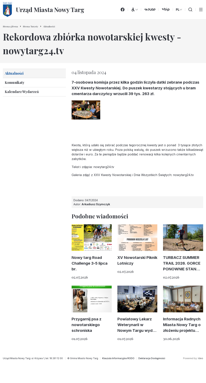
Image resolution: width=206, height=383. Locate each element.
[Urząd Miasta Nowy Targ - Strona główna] (43, 9)
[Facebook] (122, 9)
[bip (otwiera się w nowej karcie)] (165, 9)
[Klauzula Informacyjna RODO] (118, 358)
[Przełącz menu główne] (201, 9)
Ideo (200, 358)
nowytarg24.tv (103, 167)
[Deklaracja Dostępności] (151, 358)
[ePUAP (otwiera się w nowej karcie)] (149, 9)
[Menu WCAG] (134, 9)
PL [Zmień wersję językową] (179, 9)
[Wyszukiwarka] (190, 9)
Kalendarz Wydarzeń (22, 91)
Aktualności (14, 73)
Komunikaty (14, 82)
